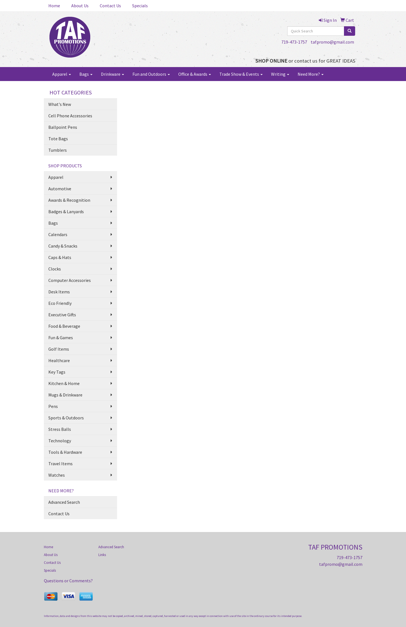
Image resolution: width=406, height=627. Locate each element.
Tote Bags (58, 138)
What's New (59, 104)
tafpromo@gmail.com (332, 42)
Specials (140, 5)
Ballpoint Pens (62, 127)
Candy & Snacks (62, 246)
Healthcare (59, 360)
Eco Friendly (60, 303)
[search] (349, 31)
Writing (280, 74)
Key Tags (56, 372)
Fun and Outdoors (151, 74)
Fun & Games (60, 337)
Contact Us (110, 5)
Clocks (54, 269)
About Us (80, 5)
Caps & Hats (59, 257)
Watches (56, 475)
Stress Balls (59, 429)
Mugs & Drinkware (65, 395)
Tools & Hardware (65, 452)
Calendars (57, 234)
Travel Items (60, 463)
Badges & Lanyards (66, 211)
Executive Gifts (62, 314)
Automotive (59, 188)
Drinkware (112, 74)
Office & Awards (194, 74)
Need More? (311, 74)
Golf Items (58, 349)
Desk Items (59, 291)
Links (102, 554)
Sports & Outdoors (66, 418)
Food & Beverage (64, 326)
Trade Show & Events (241, 74)
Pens (53, 406)
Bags (85, 74)
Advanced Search (64, 502)
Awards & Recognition (69, 200)
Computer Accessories (69, 280)
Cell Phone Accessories (70, 115)
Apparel (61, 74)
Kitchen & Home (64, 383)
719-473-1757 (294, 42)
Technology (59, 440)
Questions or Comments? (68, 580)
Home (54, 5)
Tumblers (57, 150)
